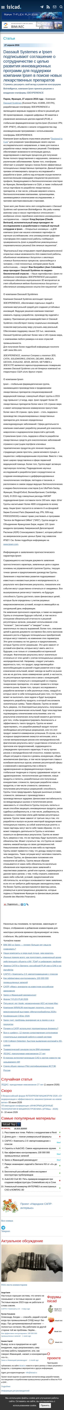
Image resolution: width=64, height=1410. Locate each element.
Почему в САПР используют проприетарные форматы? (30, 1028)
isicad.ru (22, 1366)
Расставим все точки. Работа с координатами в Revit (31, 1132)
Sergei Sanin (5, 1293)
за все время (20, 1128)
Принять (45, 1405)
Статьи (9, 38)
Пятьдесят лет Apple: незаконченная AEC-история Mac (30, 1003)
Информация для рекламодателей (15, 1391)
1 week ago (26, 1336)
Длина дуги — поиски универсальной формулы (28, 1136)
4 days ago (26, 1309)
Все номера (7, 1221)
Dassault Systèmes (12, 103)
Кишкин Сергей (7, 1341)
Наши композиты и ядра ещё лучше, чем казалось (28, 953)
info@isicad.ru (31, 1373)
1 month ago (33, 1360)
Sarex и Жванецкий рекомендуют (19, 995)
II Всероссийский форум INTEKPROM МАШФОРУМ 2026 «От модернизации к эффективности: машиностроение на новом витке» (31, 1099)
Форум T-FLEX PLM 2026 (15, 999)
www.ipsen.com (10, 544)
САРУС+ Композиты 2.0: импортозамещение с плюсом (30, 974)
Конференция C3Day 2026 (16, 1016)
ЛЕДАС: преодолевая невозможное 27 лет (24, 1053)
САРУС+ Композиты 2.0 (10, 1309)
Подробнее (5, 1386)
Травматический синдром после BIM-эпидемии (26, 1049)
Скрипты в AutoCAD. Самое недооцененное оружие (30, 1148)
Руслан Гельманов (8, 1314)
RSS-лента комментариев (14, 1285)
